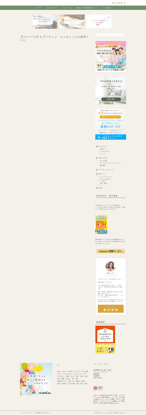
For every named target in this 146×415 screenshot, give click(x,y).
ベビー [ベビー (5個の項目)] (84, 373)
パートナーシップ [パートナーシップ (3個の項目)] (77, 373)
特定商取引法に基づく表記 (102, 370)
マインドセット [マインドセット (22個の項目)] (60, 376)
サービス (38, 8)
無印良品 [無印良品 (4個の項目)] (64, 383)
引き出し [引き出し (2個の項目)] (68, 378)
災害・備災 (103, 183)
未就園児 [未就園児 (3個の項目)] (78, 381)
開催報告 (103, 165)
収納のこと (103, 149)
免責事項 (96, 374)
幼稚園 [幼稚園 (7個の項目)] (62, 378)
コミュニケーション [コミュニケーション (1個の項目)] (67, 373)
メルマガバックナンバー (106, 169)
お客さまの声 (102, 158)
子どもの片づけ (105, 151)
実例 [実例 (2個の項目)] (81, 376)
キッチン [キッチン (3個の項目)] (59, 373)
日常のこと (101, 174)
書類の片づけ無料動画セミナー (86, 8)
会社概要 (96, 376)
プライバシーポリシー (100, 372)
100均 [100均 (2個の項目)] (58, 371)
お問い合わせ (97, 378)
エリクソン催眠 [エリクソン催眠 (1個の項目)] (84, 371)
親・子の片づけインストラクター (110, 163)
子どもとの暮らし (105, 179)
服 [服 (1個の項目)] (73, 381)
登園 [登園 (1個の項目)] (78, 383)
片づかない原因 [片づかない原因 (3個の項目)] (71, 383)
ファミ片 (103, 153)
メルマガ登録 (106, 8)
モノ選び (103, 181)
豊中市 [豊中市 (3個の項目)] (86, 383)
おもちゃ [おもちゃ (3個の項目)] (64, 371)
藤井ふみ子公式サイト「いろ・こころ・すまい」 (73, 2)
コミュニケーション (106, 176)
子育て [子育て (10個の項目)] (77, 376)
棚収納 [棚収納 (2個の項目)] (83, 381)
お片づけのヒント (52, 8)
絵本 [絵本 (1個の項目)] (81, 383)
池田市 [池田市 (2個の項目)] (58, 383)
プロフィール (67, 8)
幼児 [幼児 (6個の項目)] (58, 378)
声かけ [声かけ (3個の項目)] (72, 376)
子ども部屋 (103, 161)
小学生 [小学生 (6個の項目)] (86, 376)
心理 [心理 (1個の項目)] (73, 378)
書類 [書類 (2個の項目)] (70, 381)
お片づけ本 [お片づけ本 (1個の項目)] (70, 371)
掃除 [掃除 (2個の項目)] (77, 378)
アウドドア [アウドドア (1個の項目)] (77, 371)
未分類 (100, 188)
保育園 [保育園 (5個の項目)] (67, 376)
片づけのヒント (103, 146)
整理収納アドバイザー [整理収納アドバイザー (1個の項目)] (62, 381)
